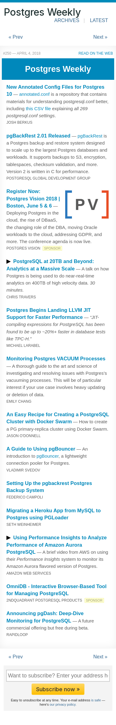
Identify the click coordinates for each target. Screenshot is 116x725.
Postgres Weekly (42, 12)
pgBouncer (47, 456)
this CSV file (38, 108)
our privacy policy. (63, 704)
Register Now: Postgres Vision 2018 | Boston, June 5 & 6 (33, 198)
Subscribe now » (58, 689)
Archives (66, 20)
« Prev (16, 37)
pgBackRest (89, 135)
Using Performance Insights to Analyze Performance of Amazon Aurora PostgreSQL (56, 545)
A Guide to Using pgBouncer (40, 449)
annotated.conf (34, 94)
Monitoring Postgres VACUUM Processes (55, 358)
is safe (96, 700)
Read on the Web (96, 53)
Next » (100, 37)
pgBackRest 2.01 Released (38, 135)
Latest (99, 20)
